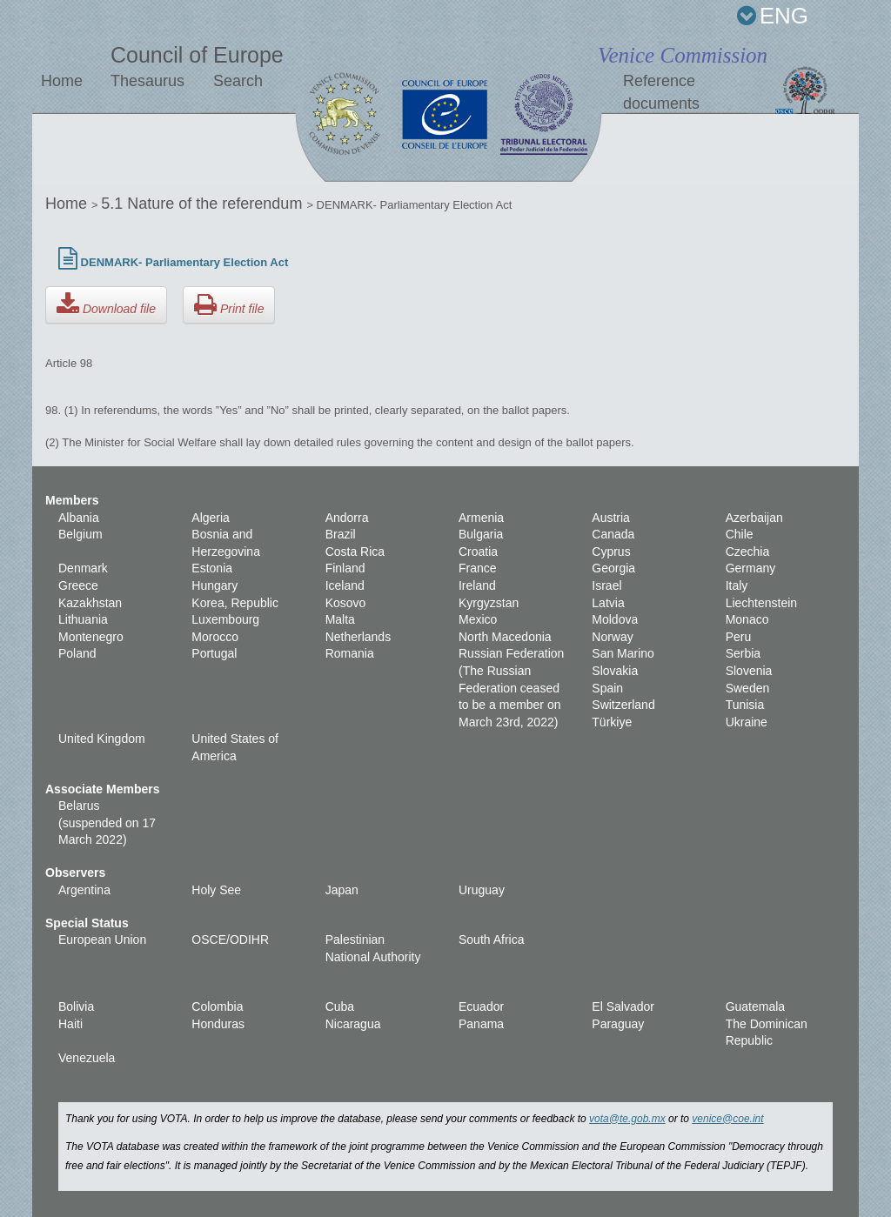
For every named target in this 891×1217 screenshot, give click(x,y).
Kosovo (345, 603)
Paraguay (618, 1024)
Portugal (214, 653)
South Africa (492, 939)
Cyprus (611, 551)
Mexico (478, 619)
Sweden (748, 688)
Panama (481, 1024)
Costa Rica (355, 551)
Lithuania (83, 619)
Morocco (214, 637)
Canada (613, 534)
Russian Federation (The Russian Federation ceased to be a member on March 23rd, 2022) (511, 687)
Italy (737, 585)
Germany (751, 568)
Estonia (211, 568)
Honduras (218, 1024)
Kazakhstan (90, 603)
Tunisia (745, 705)
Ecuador (481, 1006)
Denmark (83, 568)
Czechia (748, 551)
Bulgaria (481, 534)
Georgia (613, 568)
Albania (78, 518)
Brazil (340, 534)
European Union (102, 939)
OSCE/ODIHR (230, 939)
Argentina (84, 890)
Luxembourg (225, 619)
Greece (78, 585)
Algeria (210, 518)
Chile (740, 534)
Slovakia (615, 671)
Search (238, 81)
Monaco (747, 619)
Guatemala (755, 1006)
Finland (345, 568)
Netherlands (358, 637)
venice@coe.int (727, 1119)
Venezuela (86, 1058)
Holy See (216, 890)
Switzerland (623, 705)
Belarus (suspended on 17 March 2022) (107, 822)
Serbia (743, 653)
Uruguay (482, 890)
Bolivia (76, 1006)
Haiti (70, 1024)
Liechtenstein (762, 603)
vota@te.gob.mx (627, 1119)
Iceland (345, 585)
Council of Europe (197, 55)
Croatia (478, 551)
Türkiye (612, 722)
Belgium (80, 534)
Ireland (477, 585)
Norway (612, 637)
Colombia (217, 1006)
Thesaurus (147, 81)
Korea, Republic (234, 603)
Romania (349, 653)
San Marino (623, 653)
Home (62, 81)
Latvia (608, 603)
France (478, 568)
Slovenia (749, 671)
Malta (340, 619)
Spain (607, 688)
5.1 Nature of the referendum (203, 203)
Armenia (481, 518)
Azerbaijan (754, 518)
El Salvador (623, 1006)
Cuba (339, 1006)
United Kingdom (101, 739)
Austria (611, 518)
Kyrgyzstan (489, 603)
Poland (77, 653)
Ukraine (746, 722)
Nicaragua (353, 1024)
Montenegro (91, 637)
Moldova (615, 619)
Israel (606, 585)
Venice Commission (682, 55)
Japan (341, 890)
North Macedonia (505, 637)
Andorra (347, 518)
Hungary (214, 585)
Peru (739, 637)
